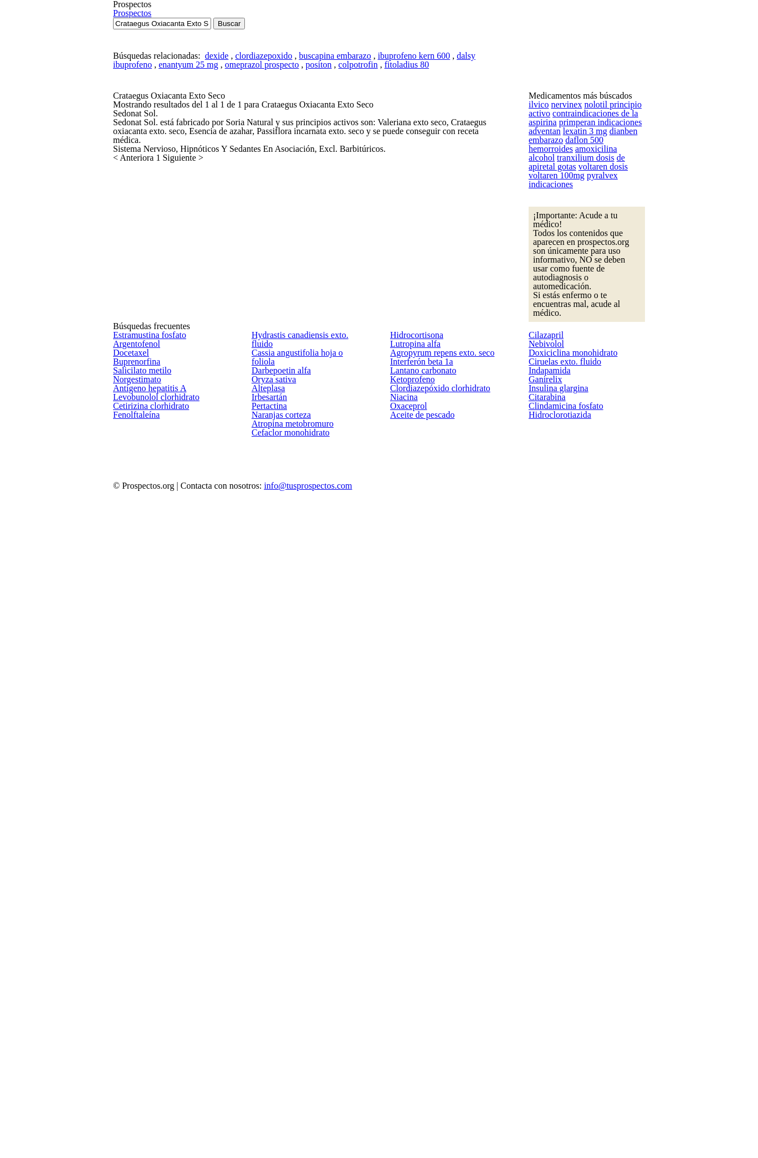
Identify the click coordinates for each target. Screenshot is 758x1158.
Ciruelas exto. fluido (561, 915)
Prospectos (595, 48)
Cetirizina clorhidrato (147, 1047)
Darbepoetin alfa (279, 889)
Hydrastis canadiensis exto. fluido (307, 836)
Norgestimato (135, 968)
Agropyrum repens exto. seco (439, 889)
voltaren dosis (610, 406)
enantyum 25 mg (193, 217)
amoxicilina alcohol (559, 388)
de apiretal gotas (557, 406)
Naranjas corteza (279, 1021)
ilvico (537, 297)
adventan (544, 351)
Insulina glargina (554, 994)
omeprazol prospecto (263, 217)
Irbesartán (268, 968)
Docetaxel (129, 889)
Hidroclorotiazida (557, 1073)
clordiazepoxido (267, 202)
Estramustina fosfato (147, 836)
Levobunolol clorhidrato (152, 1021)
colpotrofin (354, 217)
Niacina (401, 1021)
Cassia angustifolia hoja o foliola (304, 862)
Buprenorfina (134, 915)
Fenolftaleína (134, 1073)
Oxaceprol (407, 1047)
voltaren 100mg (553, 424)
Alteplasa (266, 942)
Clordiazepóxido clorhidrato (436, 994)
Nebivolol (544, 862)
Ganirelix (543, 968)
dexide (223, 202)
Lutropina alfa (412, 862)
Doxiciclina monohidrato (568, 889)
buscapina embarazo (334, 202)
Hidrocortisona (414, 836)
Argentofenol (134, 862)
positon (317, 217)
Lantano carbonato (420, 942)
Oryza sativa (271, 915)
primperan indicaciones (595, 334)
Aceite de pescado (421, 1073)
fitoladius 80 (399, 217)
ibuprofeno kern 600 (409, 202)
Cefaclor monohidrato (287, 1073)
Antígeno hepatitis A (145, 994)
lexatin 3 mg (580, 351)
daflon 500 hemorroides (604, 370)
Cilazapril (543, 836)
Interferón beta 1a (420, 915)
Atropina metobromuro (289, 1047)
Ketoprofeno (411, 968)
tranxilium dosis (617, 388)
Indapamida (548, 942)
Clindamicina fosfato (562, 1047)
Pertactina (268, 994)
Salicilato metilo (139, 942)
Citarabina (545, 1021)
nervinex (561, 297)
